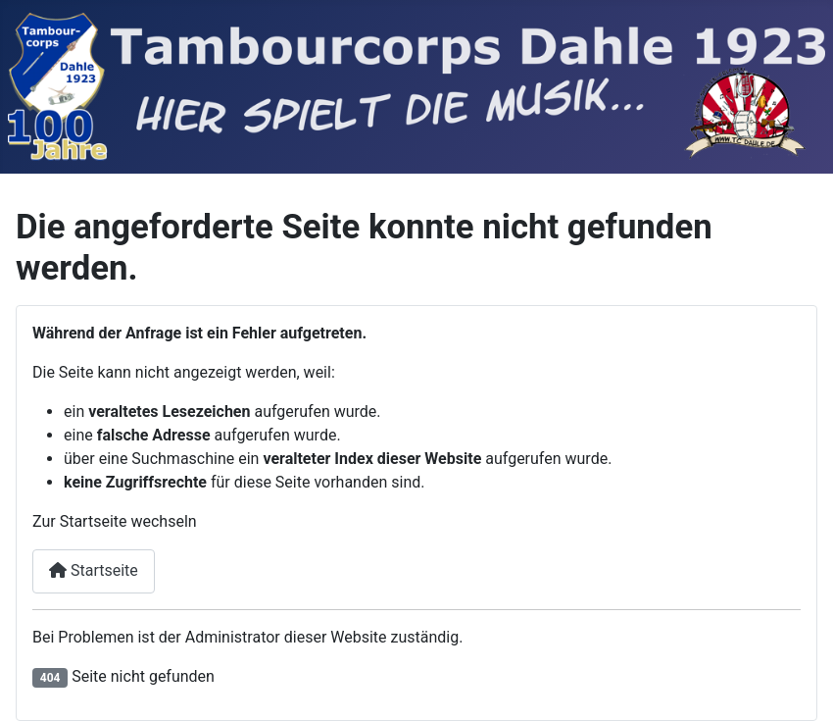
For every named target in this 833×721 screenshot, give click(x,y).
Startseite (93, 570)
